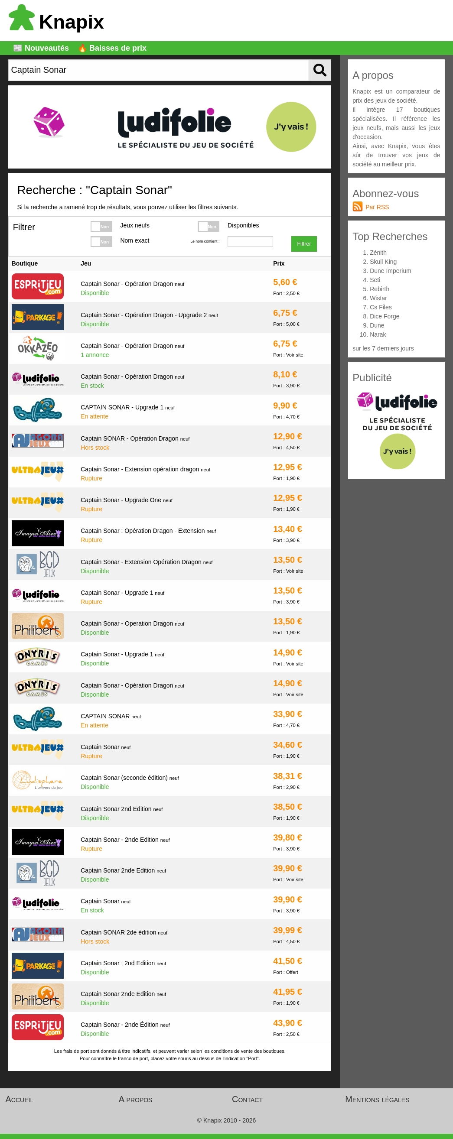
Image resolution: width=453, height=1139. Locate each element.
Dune (377, 325)
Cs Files (381, 307)
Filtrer (304, 244)
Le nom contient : (204, 241)
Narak (378, 334)
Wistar (378, 298)
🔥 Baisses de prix (112, 48)
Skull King (383, 261)
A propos (136, 1099)
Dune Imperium (390, 270)
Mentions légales (377, 1099)
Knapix (56, 22)
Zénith (378, 252)
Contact (247, 1099)
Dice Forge (384, 316)
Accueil (20, 1099)
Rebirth (379, 289)
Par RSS (377, 207)
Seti (375, 279)
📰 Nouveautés (41, 48)
